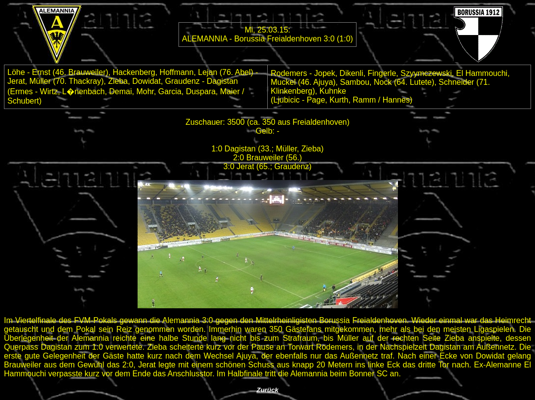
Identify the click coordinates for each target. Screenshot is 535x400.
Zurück (267, 390)
